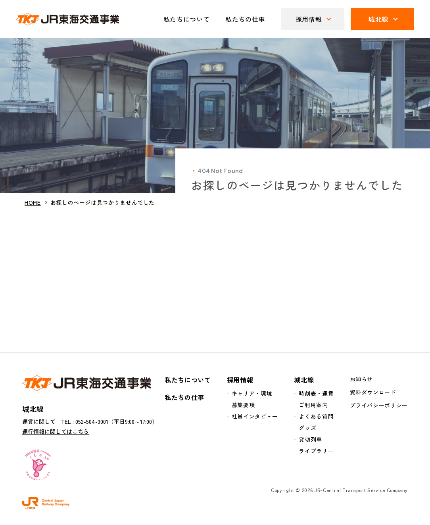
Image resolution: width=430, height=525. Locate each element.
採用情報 (240, 380)
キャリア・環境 (252, 393)
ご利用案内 (313, 405)
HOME (33, 202)
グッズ (307, 428)
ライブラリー (316, 451)
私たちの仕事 (245, 19)
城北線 (304, 380)
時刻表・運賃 (316, 393)
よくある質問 (316, 416)
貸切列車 (310, 439)
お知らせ (361, 379)
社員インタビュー (255, 416)
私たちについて (186, 19)
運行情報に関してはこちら (55, 431)
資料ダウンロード (373, 392)
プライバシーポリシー (379, 405)
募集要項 (243, 405)
